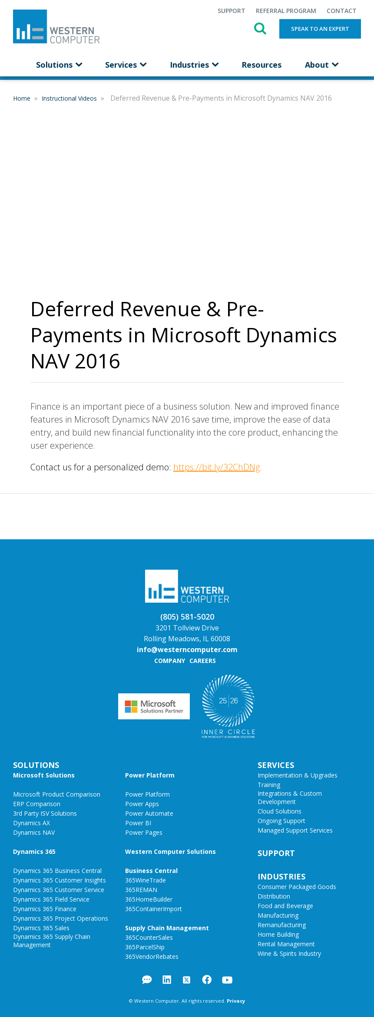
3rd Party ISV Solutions (45, 813)
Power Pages (143, 832)
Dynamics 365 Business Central (57, 870)
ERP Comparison (36, 804)
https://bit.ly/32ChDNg (216, 467)
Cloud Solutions (279, 811)
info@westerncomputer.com (187, 649)
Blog (147, 979)
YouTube (227, 980)
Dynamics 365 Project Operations (60, 918)
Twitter (187, 980)
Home (22, 98)
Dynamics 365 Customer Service (58, 890)
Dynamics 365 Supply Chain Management (51, 940)
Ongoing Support (281, 821)
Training (269, 785)
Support (231, 11)
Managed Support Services (295, 830)
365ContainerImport (153, 909)
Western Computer (56, 26)
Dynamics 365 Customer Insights (59, 880)
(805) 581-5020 (187, 616)
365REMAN (141, 890)
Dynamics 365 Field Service (51, 899)
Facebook (207, 979)
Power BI (138, 823)
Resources (261, 64)
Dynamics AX (31, 823)
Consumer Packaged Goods (297, 886)
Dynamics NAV (34, 832)
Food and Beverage (285, 906)
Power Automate (149, 813)
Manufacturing (278, 915)
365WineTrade (145, 880)
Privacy (236, 1000)
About (321, 64)
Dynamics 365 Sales (41, 928)
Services (125, 64)
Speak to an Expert (320, 29)
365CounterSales (149, 937)
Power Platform (147, 794)
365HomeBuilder (148, 899)
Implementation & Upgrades (298, 775)
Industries (194, 64)
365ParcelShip (145, 947)
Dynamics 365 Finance (44, 909)
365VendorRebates (152, 956)
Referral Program (286, 11)
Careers (202, 660)
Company (169, 660)
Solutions (59, 64)
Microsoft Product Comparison (56, 794)
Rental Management (286, 944)
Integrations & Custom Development (290, 797)
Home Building (278, 934)
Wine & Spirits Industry (289, 953)
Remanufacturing (282, 925)
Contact (342, 11)
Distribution (274, 896)
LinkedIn (166, 979)
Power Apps (142, 804)
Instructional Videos (70, 98)
